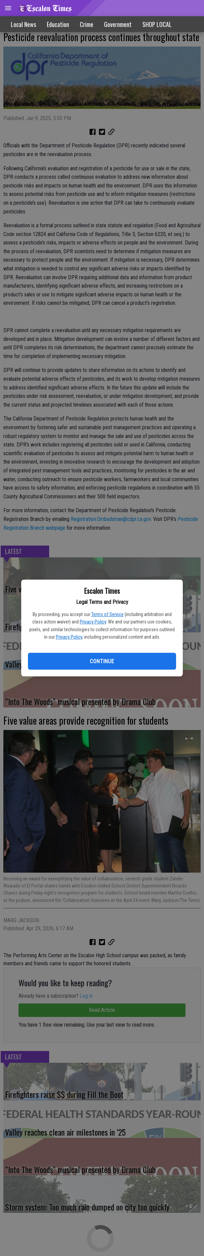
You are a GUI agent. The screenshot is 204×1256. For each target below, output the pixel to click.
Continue (102, 661)
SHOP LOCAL (157, 24)
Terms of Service (107, 614)
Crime (86, 24)
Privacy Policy (93, 621)
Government (118, 24)
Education (58, 24)
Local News (23, 24)
